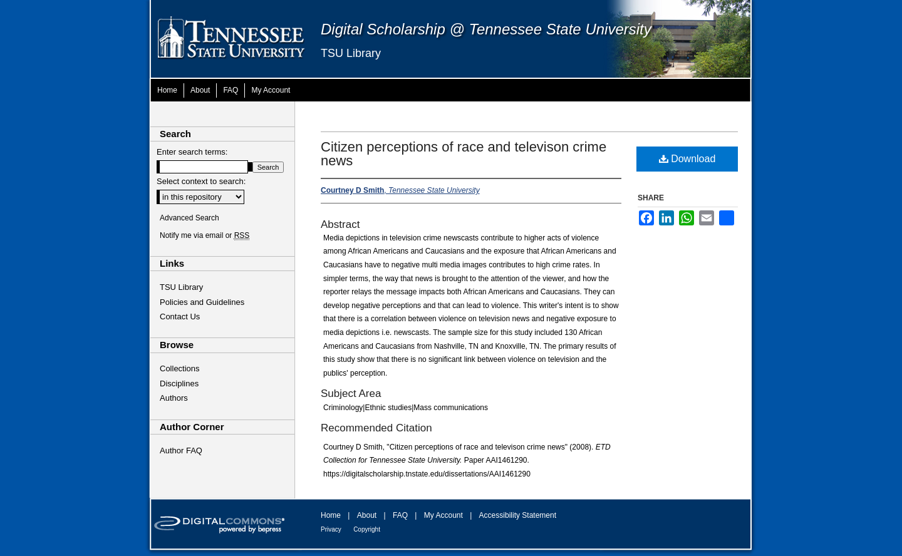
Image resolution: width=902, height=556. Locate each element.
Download (687, 158)
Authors (174, 398)
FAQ (400, 515)
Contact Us (180, 316)
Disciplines (179, 383)
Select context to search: (201, 181)
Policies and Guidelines (202, 302)
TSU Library (351, 53)
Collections (180, 368)
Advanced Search (189, 218)
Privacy (331, 529)
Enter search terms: (192, 152)
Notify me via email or (204, 235)
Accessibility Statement (517, 515)
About (366, 515)
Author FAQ (181, 450)
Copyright (366, 529)
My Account (443, 515)
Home (331, 515)
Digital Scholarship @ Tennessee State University (486, 29)
